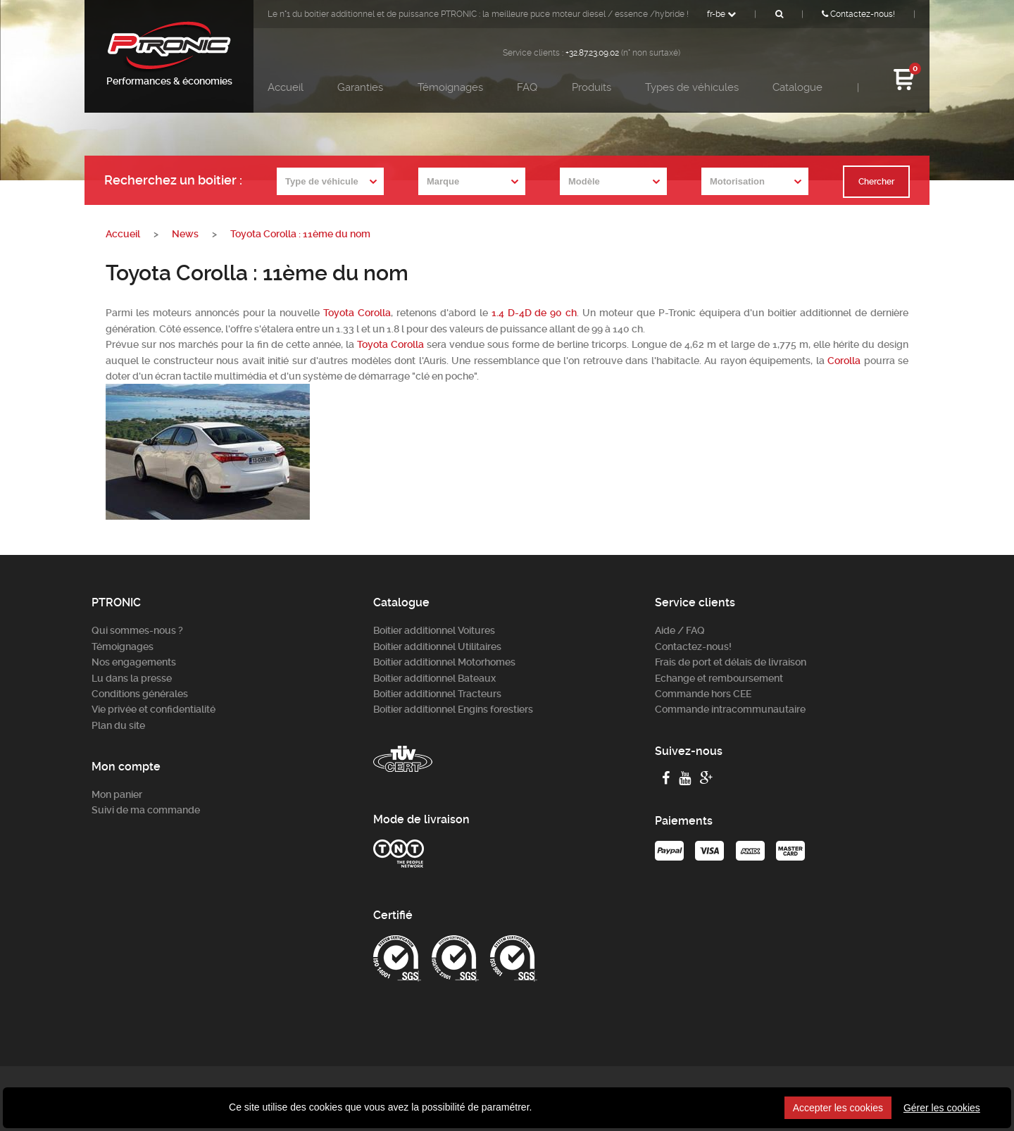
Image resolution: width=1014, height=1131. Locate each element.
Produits (591, 87)
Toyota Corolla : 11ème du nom (300, 233)
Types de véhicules (692, 87)
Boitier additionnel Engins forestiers (453, 709)
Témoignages (450, 87)
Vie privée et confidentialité (153, 709)
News (185, 233)
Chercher (876, 182)
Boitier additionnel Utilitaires (437, 646)
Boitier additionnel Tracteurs (437, 693)
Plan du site (118, 725)
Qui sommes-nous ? (137, 630)
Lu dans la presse (132, 678)
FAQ (527, 87)
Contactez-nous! (858, 14)
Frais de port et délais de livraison (730, 662)
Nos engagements (134, 662)
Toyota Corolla (357, 312)
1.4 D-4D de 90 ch (534, 312)
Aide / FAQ (680, 630)
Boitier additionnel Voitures (434, 630)
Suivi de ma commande (146, 810)
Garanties (360, 87)
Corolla (843, 360)
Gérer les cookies (941, 1107)
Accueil (285, 87)
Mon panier (117, 794)
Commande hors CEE (703, 693)
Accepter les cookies (838, 1107)
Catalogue (797, 87)
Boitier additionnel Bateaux (434, 678)
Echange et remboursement (719, 678)
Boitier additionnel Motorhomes (444, 662)
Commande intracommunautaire (730, 709)
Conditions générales (140, 693)
